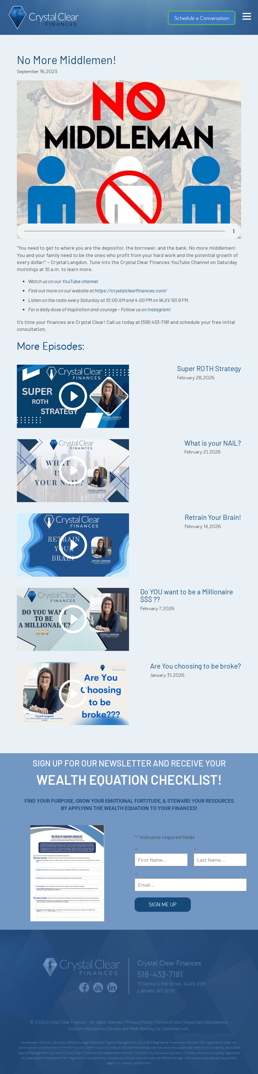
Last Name (195, 850)
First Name (136, 850)
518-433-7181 (160, 973)
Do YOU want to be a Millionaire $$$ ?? (186, 595)
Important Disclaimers (206, 1021)
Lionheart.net (175, 1027)
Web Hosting (142, 1027)
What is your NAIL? (212, 443)
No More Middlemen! (66, 59)
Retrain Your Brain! (213, 517)
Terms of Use (168, 1021)
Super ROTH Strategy (209, 368)
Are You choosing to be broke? (195, 666)
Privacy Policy (139, 1021)
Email (136, 875)
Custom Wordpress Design (95, 1027)
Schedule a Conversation (201, 17)
